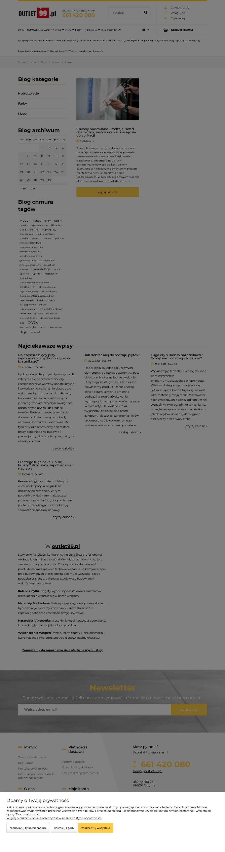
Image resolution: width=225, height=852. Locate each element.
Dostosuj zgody (64, 827)
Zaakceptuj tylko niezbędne (28, 827)
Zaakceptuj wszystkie (95, 827)
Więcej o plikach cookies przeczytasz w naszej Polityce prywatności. (54, 818)
